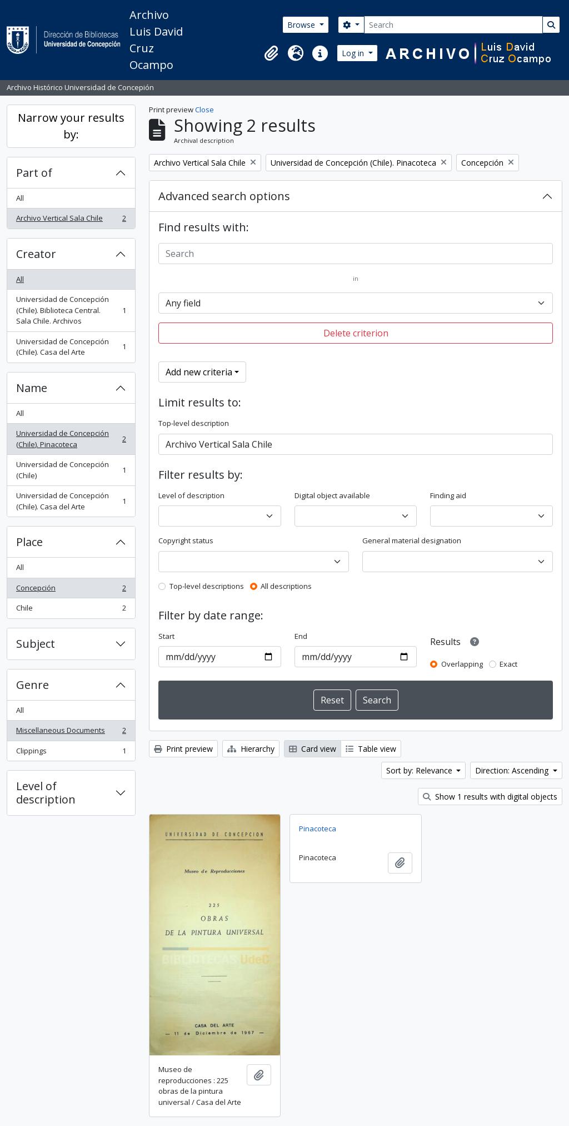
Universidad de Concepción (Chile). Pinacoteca (71, 438)
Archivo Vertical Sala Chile (71, 220)
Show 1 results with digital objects (490, 796)
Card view (312, 748)
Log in (354, 53)
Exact (508, 664)
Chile (71, 610)
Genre (32, 684)
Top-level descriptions (206, 586)
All (20, 198)
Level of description (46, 792)
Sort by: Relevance (420, 770)
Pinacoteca (317, 829)
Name (31, 387)
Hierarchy (250, 748)
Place (29, 541)
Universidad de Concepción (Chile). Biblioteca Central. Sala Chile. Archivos (71, 310)
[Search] (453, 24)
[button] (271, 53)
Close (204, 110)
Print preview (183, 748)
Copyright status (185, 540)
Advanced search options (224, 196)
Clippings (71, 753)
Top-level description (193, 423)
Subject (35, 643)
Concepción (71, 590)
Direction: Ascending (513, 770)
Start (166, 636)
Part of (34, 172)
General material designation (411, 540)
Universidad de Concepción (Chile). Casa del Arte (71, 347)
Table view (371, 748)
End (301, 636)
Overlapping (462, 664)
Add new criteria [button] (199, 372)
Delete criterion (355, 333)
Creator (36, 253)
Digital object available (332, 495)
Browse (302, 24)
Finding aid (448, 495)
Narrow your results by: (71, 126)
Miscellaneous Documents (71, 732)
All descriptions (286, 586)
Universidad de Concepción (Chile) (71, 469)
